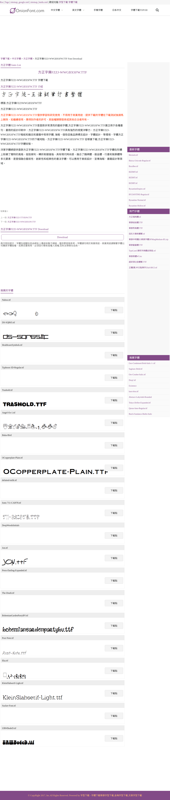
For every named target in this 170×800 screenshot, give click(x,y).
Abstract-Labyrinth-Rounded (140, 397)
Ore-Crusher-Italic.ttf (137, 375)
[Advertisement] (85, 37)
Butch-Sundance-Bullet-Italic (140, 414)
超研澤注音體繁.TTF (138, 262)
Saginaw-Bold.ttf (135, 369)
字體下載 (72, 2)
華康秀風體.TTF (136, 228)
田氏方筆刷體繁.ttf (137, 234)
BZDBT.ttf (133, 183)
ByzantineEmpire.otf (137, 189)
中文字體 (55, 10)
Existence (132, 386)
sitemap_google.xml (20, 2)
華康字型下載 (107, 795)
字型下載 (63, 2)
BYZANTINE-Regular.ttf (139, 194)
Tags (7, 2)
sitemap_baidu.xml (39, 2)
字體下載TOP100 (139, 10)
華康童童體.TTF (136, 245)
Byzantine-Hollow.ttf (137, 206)
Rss (1, 2)
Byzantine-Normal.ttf (137, 200)
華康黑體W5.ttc (135, 256)
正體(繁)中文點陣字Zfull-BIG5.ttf (143, 268)
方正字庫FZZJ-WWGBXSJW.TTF (21, 222)
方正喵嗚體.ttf (135, 217)
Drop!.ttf (132, 380)
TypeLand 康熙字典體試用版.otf (142, 251)
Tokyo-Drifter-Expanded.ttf (140, 403)
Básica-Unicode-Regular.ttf (140, 161)
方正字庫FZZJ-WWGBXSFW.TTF (62, 72)
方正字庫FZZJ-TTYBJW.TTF (19, 218)
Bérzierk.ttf (133, 155)
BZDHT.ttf (133, 178)
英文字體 (76, 10)
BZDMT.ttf (133, 172)
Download (62, 237)
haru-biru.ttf (133, 391)
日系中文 (116, 10)
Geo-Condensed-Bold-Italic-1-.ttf (142, 363)
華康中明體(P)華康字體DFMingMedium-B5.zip (148, 239)
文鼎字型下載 (135, 795)
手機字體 (98, 10)
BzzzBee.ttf (133, 166)
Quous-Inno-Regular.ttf (138, 408)
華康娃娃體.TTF (136, 222)
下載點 (114, 310)
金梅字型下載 (121, 795)
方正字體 (27, 58)
